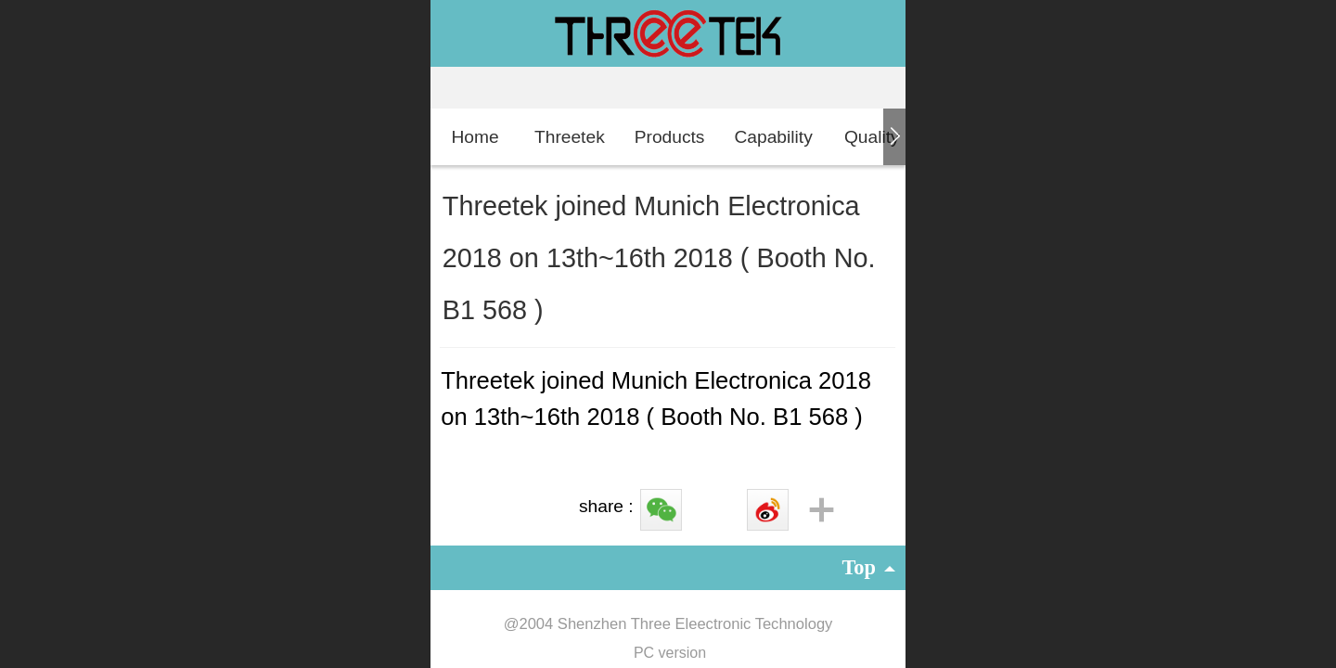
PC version (670, 653)
